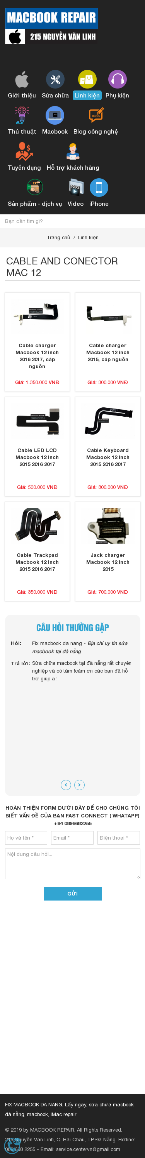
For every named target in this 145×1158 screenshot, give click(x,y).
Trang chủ (58, 237)
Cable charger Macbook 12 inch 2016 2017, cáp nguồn (37, 355)
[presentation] (66, 785)
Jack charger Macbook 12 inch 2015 (108, 562)
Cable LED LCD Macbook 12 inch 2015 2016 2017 (37, 457)
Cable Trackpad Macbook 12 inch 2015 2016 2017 (37, 562)
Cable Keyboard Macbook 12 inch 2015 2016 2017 (108, 457)
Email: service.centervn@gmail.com (80, 1149)
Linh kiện (88, 237)
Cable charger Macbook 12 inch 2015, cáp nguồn (108, 352)
